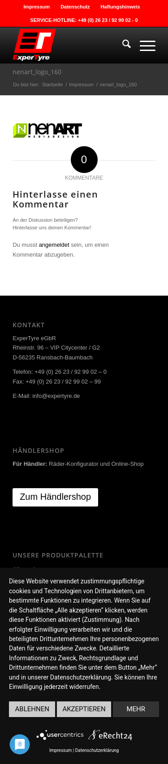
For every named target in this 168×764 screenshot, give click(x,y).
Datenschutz (75, 6)
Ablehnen (32, 709)
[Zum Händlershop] (55, 497)
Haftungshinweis (120, 6)
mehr (136, 709)
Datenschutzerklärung (97, 750)
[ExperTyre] (70, 45)
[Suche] (122, 45)
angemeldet (54, 244)
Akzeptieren (83, 709)
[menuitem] (37, 6)
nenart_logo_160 (37, 72)
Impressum (36, 6)
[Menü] (143, 45)
